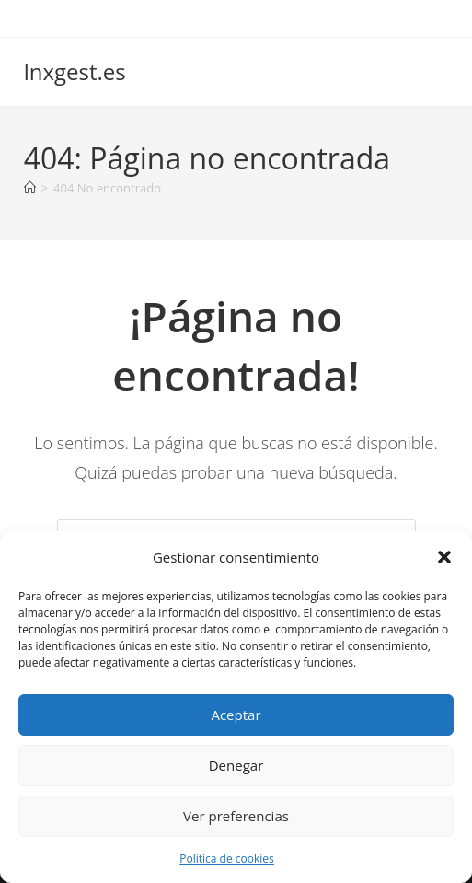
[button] (444, 557)
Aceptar (235, 714)
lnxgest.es (75, 71)
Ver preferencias (236, 816)
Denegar (236, 765)
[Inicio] (30, 188)
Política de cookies (226, 858)
